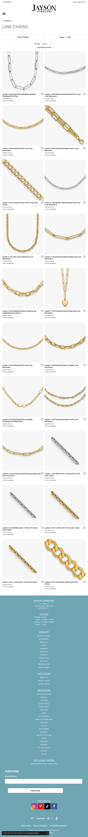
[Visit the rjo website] (32, 818)
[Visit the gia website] (50, 818)
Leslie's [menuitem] (44, 726)
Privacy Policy (44, 681)
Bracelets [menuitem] (44, 642)
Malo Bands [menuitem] (44, 729)
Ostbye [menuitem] (44, 738)
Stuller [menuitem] (44, 751)
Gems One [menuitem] (44, 710)
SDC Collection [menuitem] (44, 748)
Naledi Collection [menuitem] (44, 735)
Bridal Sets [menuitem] (44, 658)
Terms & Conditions (40, 826)
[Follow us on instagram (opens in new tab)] (34, 806)
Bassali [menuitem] (44, 697)
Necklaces (8, 21)
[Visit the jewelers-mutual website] (40, 818)
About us (44, 678)
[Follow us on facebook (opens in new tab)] (54, 806)
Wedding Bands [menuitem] (44, 636)
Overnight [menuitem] (44, 741)
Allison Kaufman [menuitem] (44, 694)
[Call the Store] (44, 608)
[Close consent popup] (47, 833)
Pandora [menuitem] (44, 744)
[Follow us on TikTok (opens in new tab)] (47, 806)
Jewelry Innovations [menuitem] (44, 719)
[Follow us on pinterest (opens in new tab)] (41, 806)
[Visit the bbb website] (57, 818)
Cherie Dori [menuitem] (44, 704)
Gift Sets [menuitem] (44, 661)
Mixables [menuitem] (44, 732)
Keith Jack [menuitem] (44, 722)
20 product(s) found (44, 47)
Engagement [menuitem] (44, 639)
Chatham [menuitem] (44, 700)
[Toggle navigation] (4, 13)
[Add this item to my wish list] (42, 94)
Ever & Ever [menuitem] (44, 707)
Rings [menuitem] (44, 645)
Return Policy (44, 684)
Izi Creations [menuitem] (44, 716)
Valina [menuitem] (44, 754)
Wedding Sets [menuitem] (44, 664)
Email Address (12, 776)
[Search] (6, 2)
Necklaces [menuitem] (44, 651)
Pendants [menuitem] (44, 648)
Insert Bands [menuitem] (44, 667)
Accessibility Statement (58, 826)
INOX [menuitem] (44, 713)
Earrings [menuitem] (44, 655)
